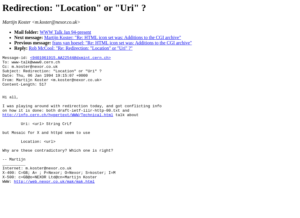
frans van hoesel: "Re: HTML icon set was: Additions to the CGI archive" (122, 42)
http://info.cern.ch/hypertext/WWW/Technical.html (57, 126)
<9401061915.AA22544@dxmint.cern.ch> (70, 58)
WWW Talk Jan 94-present (65, 32)
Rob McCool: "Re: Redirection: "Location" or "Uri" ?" (81, 48)
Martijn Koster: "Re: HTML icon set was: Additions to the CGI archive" (112, 37)
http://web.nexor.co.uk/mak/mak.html (54, 206)
